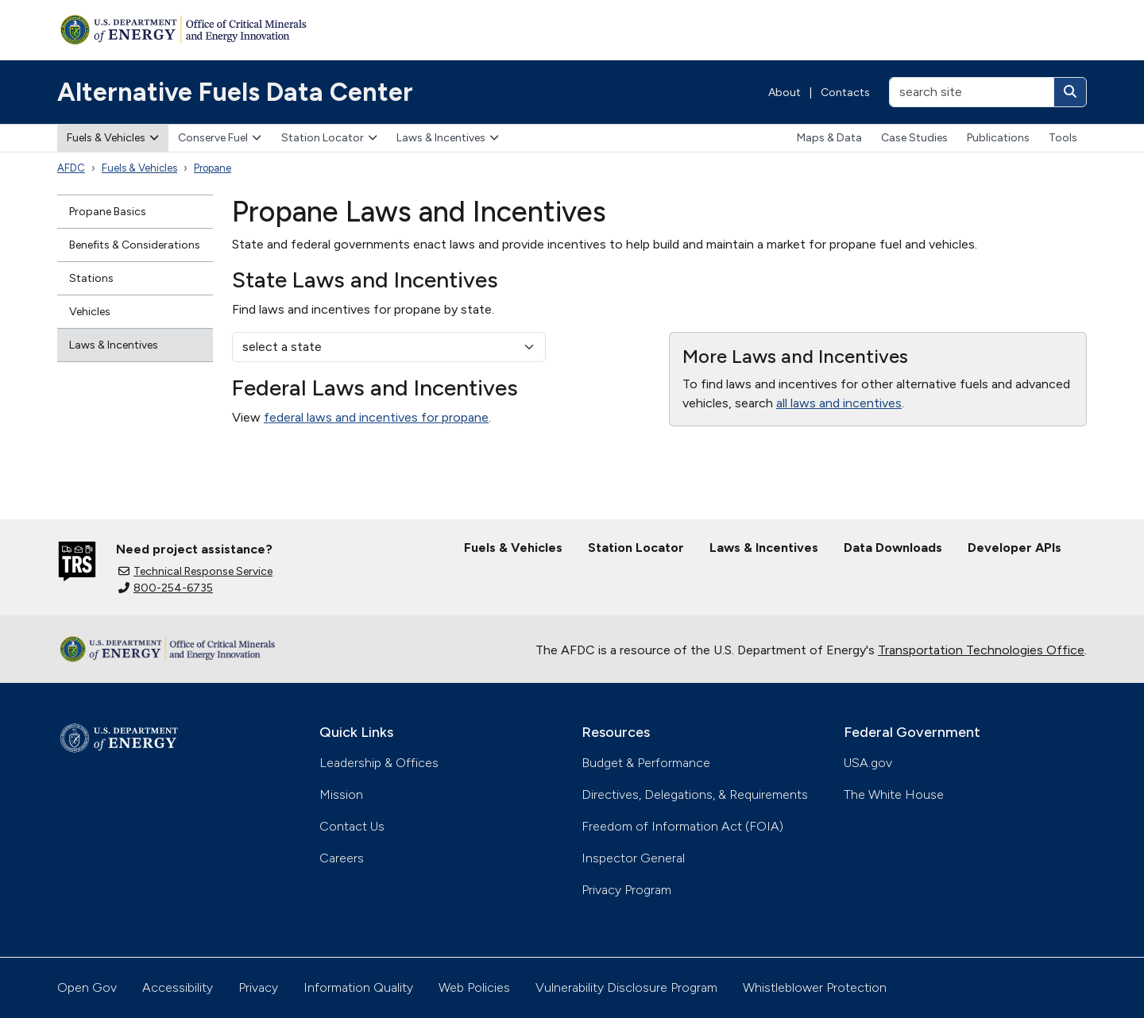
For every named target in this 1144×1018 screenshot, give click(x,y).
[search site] (971, 92)
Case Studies (914, 138)
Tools (1063, 138)
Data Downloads (893, 547)
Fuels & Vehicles (113, 138)
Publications (998, 138)
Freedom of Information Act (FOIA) (682, 826)
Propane (212, 168)
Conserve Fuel (219, 138)
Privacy (258, 987)
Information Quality (358, 987)
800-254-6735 (165, 588)
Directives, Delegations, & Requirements (695, 794)
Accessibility (177, 987)
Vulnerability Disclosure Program (626, 987)
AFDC (71, 168)
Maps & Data (829, 138)
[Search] (1070, 92)
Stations (91, 278)
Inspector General (633, 858)
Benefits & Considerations (134, 245)
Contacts (845, 92)
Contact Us (352, 826)
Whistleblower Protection (815, 987)
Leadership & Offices (379, 762)
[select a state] (389, 347)
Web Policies (474, 987)
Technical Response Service (195, 571)
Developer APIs (1014, 547)
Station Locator (329, 138)
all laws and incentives (839, 403)
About (784, 92)
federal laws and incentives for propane (376, 417)
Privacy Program (626, 889)
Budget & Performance (646, 762)
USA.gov (868, 762)
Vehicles (89, 311)
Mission (341, 794)
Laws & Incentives (447, 138)
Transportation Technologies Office (981, 649)
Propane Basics (107, 211)
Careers (341, 858)
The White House (894, 794)
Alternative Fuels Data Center (235, 92)
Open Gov (87, 987)
